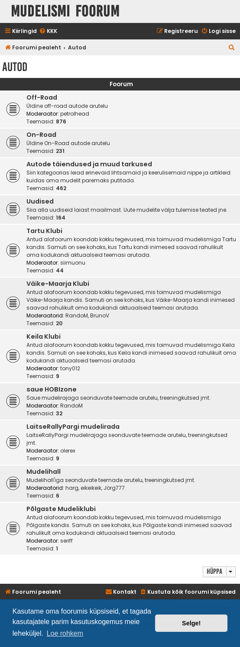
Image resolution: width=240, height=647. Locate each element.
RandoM (76, 315)
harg (71, 488)
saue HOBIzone (51, 389)
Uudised (40, 201)
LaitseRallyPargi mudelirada (73, 426)
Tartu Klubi (44, 230)
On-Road (41, 134)
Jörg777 (114, 488)
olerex (67, 450)
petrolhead (74, 113)
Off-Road (41, 97)
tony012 (70, 368)
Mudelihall (43, 471)
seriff (66, 540)
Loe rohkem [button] (65, 633)
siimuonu (72, 262)
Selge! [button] (191, 623)
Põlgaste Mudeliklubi (61, 509)
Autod (14, 67)
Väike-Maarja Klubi (57, 283)
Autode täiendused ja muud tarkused (89, 164)
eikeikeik (91, 488)
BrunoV (99, 315)
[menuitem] (48, 31)
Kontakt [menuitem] (120, 591)
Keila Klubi (43, 336)
